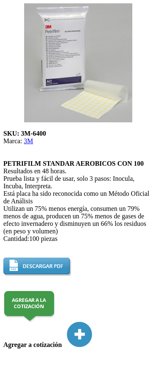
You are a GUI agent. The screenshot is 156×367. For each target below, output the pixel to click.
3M (28, 140)
